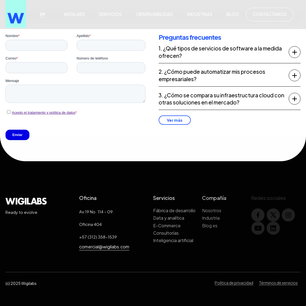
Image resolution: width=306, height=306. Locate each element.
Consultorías (166, 233)
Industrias (200, 14)
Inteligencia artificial (173, 240)
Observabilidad (154, 14)
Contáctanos (270, 14)
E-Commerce (167, 225)
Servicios (110, 14)
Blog (232, 14)
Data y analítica (168, 218)
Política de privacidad (234, 282)
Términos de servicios (278, 282)
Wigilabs (74, 14)
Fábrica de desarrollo (174, 210)
